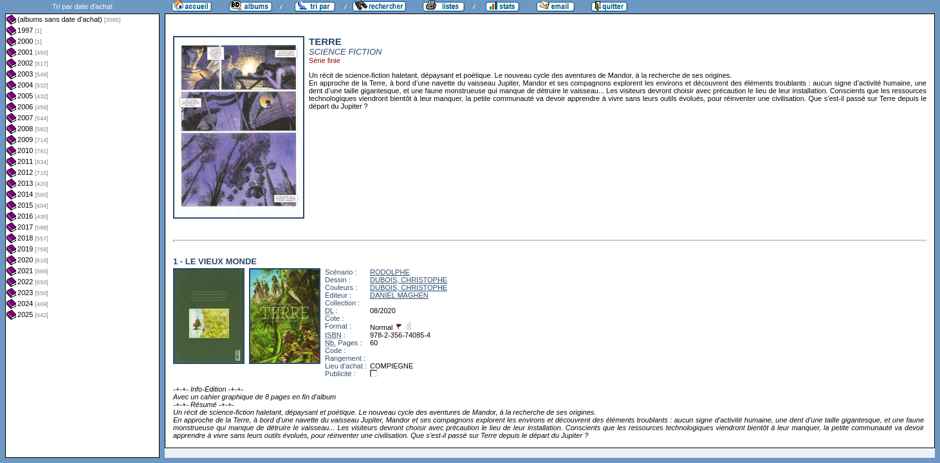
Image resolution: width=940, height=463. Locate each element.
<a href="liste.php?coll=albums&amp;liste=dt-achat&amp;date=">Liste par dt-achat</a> (82, 229)
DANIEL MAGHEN (399, 295)
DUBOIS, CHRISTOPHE (408, 280)
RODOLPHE (390, 272)
